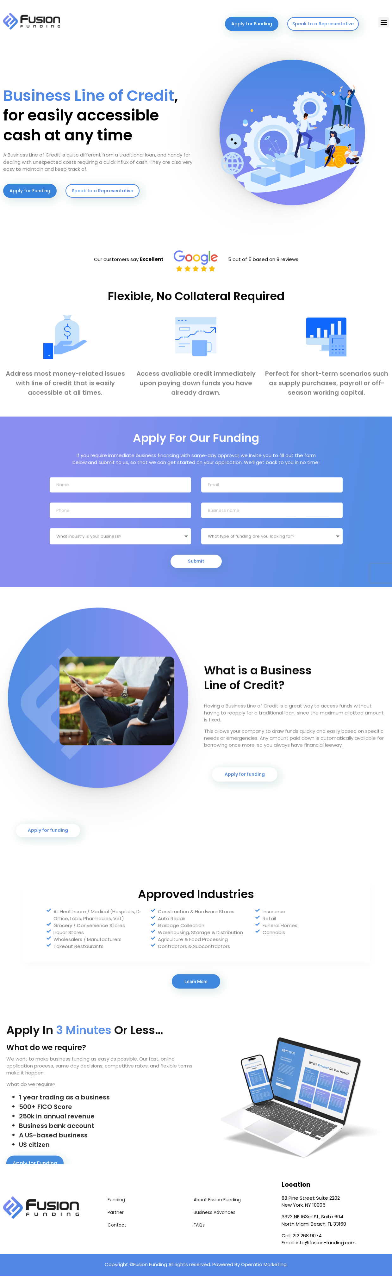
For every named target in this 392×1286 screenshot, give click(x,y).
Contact (117, 1235)
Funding (116, 1210)
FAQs (199, 1235)
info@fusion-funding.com (326, 1252)
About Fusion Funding (217, 1210)
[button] (383, 22)
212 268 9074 (307, 1245)
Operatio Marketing (264, 1274)
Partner (116, 1222)
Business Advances (214, 1222)
